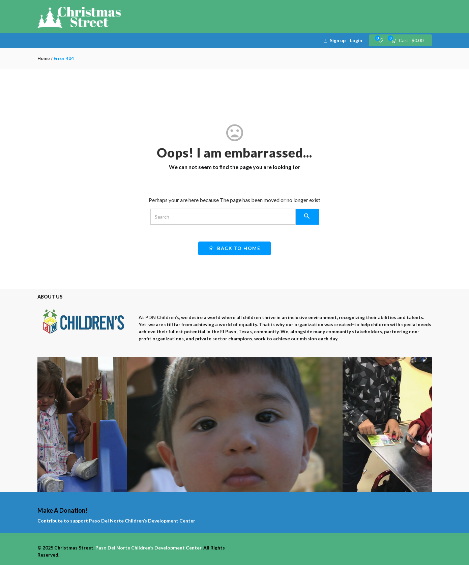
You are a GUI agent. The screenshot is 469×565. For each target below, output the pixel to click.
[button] (409, 40)
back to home (234, 248)
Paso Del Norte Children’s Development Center (142, 521)
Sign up (338, 40)
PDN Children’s (162, 317)
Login (356, 40)
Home (43, 58)
